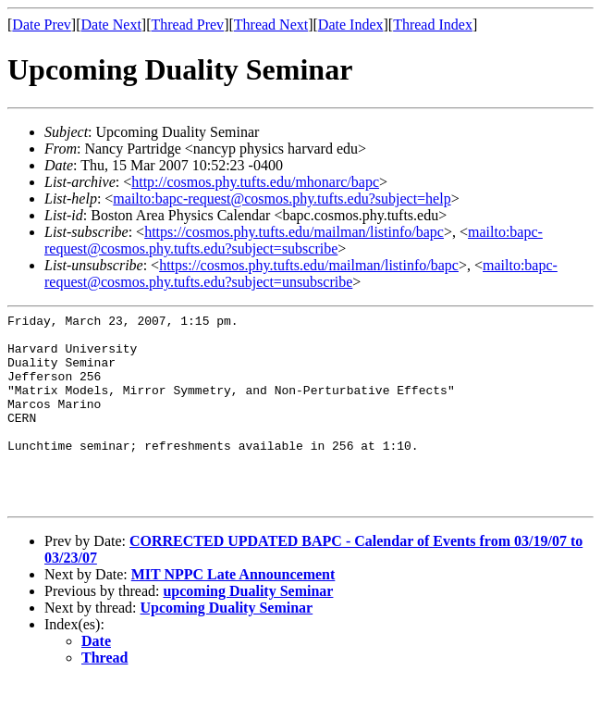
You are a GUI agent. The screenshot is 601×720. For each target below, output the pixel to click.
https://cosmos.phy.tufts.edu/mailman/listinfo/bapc (294, 232)
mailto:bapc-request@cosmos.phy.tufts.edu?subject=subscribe (293, 240)
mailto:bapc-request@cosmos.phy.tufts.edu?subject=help (281, 198)
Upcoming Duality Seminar (227, 646)
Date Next (111, 24)
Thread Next (271, 24)
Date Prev (41, 24)
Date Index (351, 24)
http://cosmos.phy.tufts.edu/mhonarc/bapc (255, 182)
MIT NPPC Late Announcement (233, 613)
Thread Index (432, 24)
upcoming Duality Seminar (248, 630)
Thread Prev (187, 24)
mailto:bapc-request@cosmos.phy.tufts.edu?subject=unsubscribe (301, 273)
